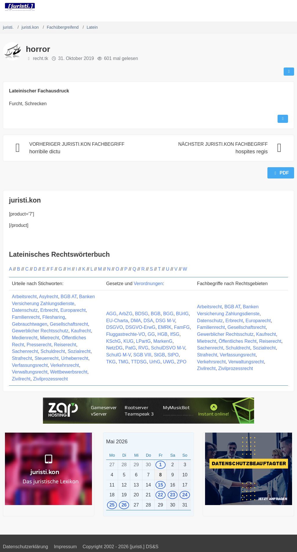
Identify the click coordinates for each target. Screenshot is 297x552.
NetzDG (114, 347)
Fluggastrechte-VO (125, 334)
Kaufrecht (81, 330)
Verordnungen (148, 283)
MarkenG (163, 341)
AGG (111, 313)
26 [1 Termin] (124, 504)
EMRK (164, 327)
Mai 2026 (117, 441)
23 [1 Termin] (172, 494)
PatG (130, 347)
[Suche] (260, 7)
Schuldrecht (53, 351)
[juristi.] (20, 7)
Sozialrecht (79, 351)
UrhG (154, 361)
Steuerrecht (47, 358)
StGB (159, 354)
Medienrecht (24, 337)
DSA (148, 320)
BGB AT (69, 296)
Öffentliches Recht (237, 341)
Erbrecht (49, 310)
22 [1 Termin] (160, 494)
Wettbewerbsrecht (69, 371)
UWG (168, 361)
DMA (136, 320)
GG (151, 334)
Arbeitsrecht (24, 296)
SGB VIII (142, 354)
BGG (168, 313)
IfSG (174, 334)
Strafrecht (22, 358)
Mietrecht (49, 337)
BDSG (141, 313)
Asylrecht (48, 296)
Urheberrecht (74, 358)
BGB (156, 313)
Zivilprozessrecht (50, 378)
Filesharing (53, 317)
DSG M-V (165, 320)
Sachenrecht (25, 351)
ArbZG (125, 313)
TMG (123, 361)
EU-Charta (117, 320)
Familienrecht (26, 317)
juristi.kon (25, 200)
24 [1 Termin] (184, 494)
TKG (111, 361)
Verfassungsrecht (30, 365)
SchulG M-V (118, 354)
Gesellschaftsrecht (69, 324)
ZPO (181, 361)
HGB (162, 334)
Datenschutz (25, 310)
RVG (143, 347)
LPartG (143, 341)
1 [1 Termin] (160, 464)
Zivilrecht (21, 378)
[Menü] (289, 7)
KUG (128, 341)
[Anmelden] (275, 7)
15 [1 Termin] (160, 484)
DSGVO (114, 327)
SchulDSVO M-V (168, 347)
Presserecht (39, 344)
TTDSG (139, 361)
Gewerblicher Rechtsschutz (40, 330)
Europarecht (73, 310)
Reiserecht (65, 344)
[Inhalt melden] (283, 119)
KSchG (113, 341)
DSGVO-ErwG (140, 327)
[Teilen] (289, 72)
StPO (173, 354)
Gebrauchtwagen (29, 324)
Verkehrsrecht (64, 365)
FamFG (182, 327)
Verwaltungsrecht (30, 371)
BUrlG (182, 313)
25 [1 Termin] (112, 504)
